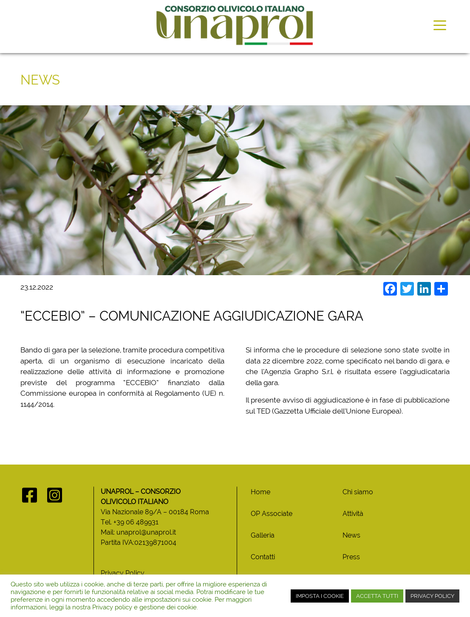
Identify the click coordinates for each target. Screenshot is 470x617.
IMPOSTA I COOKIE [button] (320, 596)
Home (260, 492)
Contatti (263, 557)
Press (351, 557)
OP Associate (271, 514)
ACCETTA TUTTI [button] (377, 596)
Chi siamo (358, 492)
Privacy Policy (122, 573)
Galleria (263, 535)
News (351, 535)
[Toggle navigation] (439, 25)
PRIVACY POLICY (432, 596)
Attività (353, 514)
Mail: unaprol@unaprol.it (138, 532)
